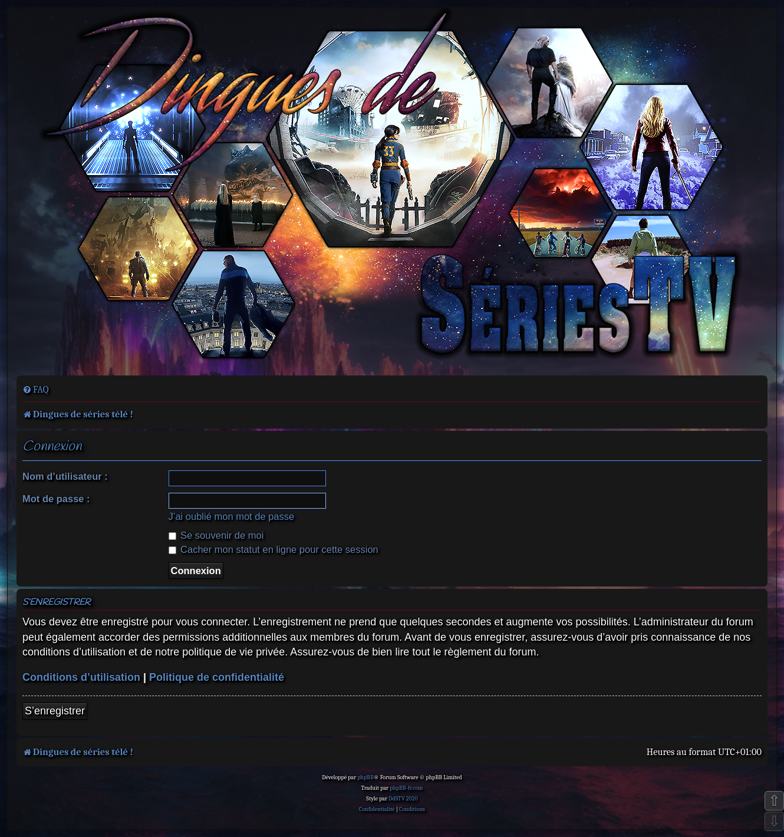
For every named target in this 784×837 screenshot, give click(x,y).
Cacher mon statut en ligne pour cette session (273, 549)
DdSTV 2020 (402, 798)
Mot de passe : (56, 498)
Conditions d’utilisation (81, 677)
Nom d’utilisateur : (65, 476)
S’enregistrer (55, 711)
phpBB (365, 777)
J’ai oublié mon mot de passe (232, 516)
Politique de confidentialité (216, 677)
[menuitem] (35, 389)
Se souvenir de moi (216, 535)
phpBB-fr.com (406, 788)
